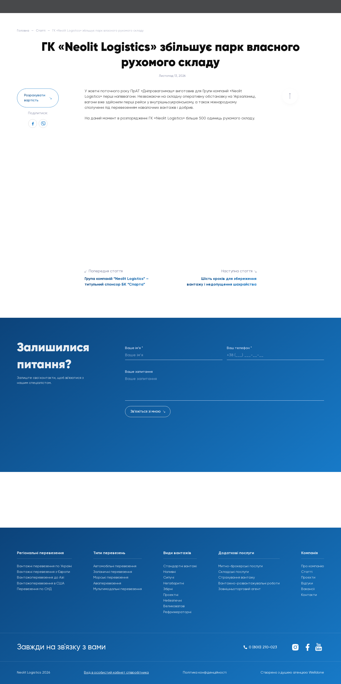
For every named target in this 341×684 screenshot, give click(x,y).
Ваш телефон (239, 348)
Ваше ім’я (134, 348)
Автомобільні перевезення (114, 566)
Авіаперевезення (107, 583)
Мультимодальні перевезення (117, 589)
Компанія (309, 553)
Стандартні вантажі (180, 566)
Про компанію (312, 566)
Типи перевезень (109, 553)
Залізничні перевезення (112, 572)
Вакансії (307, 589)
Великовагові (174, 606)
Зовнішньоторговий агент (239, 589)
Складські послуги (233, 572)
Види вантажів (177, 553)
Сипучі (168, 577)
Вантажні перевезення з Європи (43, 572)
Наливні (169, 572)
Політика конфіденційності (205, 672)
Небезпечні (172, 600)
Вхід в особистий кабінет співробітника (116, 672)
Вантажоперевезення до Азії (40, 577)
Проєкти (308, 577)
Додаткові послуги (236, 553)
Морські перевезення (110, 577)
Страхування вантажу (236, 577)
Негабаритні (173, 583)
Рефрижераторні (177, 612)
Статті (40, 30)
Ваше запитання (139, 372)
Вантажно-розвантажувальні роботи (249, 583)
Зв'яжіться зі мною (145, 411)
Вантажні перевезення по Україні (44, 566)
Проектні (170, 595)
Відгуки (307, 583)
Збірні (168, 589)
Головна (23, 30)
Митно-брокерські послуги (240, 566)
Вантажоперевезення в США (40, 583)
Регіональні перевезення (40, 553)
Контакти (309, 595)
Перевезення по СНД (34, 589)
